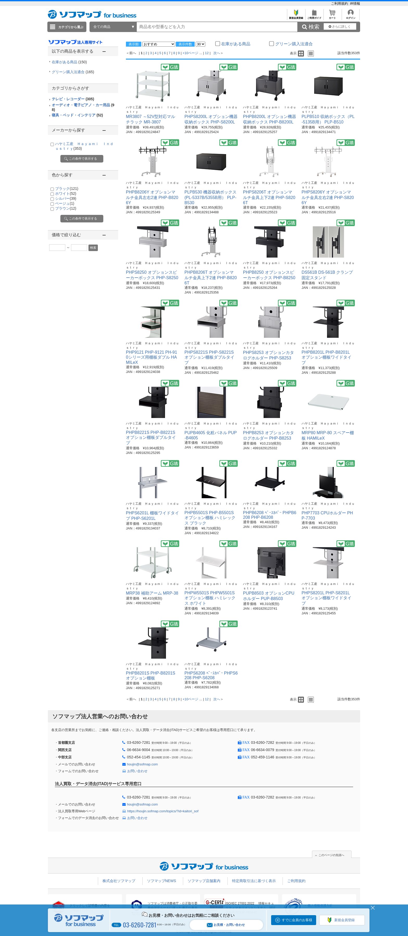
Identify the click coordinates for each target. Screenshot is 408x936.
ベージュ (64, 203)
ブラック (66, 188)
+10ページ (190, 53)
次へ (216, 53)
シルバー (65, 198)
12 (207, 53)
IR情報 (355, 3)
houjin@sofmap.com (142, 764)
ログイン (350, 16)
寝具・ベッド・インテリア (77, 115)
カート (332, 16)
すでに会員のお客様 (297, 920)
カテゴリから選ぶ (70, 27)
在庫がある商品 (69, 62)
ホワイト (65, 193)
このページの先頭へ (331, 855)
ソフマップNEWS (161, 881)
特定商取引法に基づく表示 (254, 881)
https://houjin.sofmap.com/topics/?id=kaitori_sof (163, 811)
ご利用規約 (340, 3)
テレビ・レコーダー (73, 99)
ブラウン (65, 208)
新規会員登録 (296, 16)
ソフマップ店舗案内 (204, 881)
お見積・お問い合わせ (226, 925)
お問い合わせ (137, 771)
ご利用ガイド (314, 16)
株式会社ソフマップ (119, 881)
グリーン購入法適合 (73, 72)
